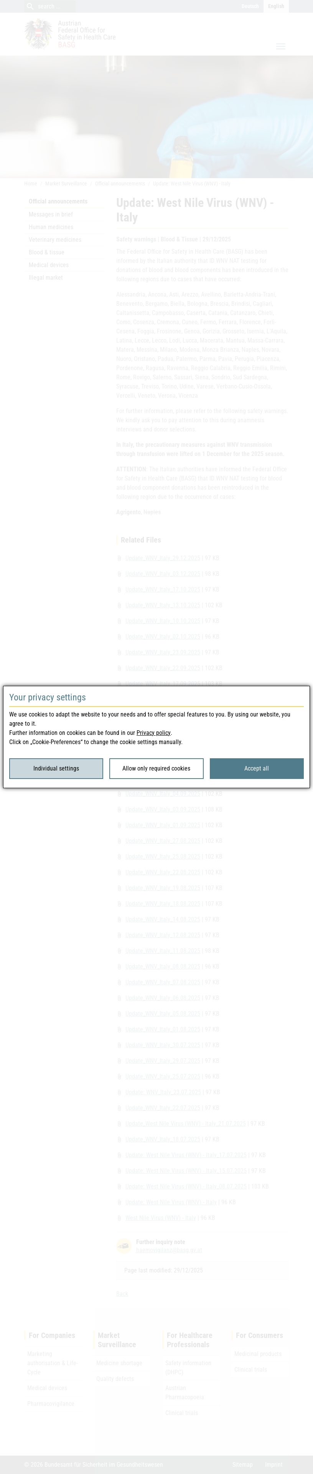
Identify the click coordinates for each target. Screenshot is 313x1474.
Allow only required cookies (156, 768)
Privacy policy (154, 732)
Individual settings (56, 768)
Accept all (256, 768)
